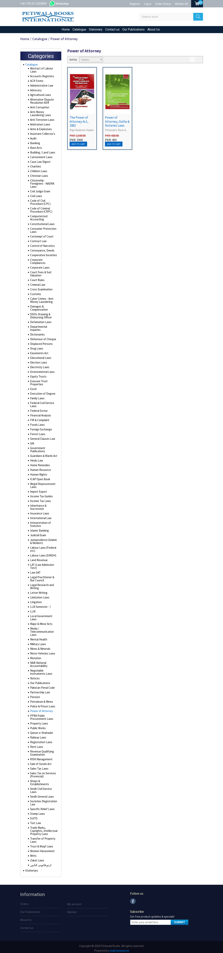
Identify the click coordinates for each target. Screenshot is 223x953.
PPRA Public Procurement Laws (41, 715)
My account (74, 903)
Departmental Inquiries (43, 327)
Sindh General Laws (41, 794)
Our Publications (133, 29)
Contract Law (37, 242)
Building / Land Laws (41, 153)
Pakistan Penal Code (42, 685)
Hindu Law (36, 458)
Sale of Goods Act (40, 761)
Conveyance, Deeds (41, 251)
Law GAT (35, 570)
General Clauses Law (42, 436)
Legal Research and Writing (41, 584)
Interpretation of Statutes (40, 522)
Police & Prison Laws (42, 704)
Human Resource (40, 467)
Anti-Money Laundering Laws (43, 114)
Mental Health (38, 637)
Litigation (35, 600)
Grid (192, 59)
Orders (24, 902)
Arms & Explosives (41, 130)
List (199, 59)
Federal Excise (38, 408)
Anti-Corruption (39, 108)
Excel (33, 386)
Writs (33, 853)
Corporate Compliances (37, 262)
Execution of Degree (42, 391)
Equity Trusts (37, 374)
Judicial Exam (37, 533)
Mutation (35, 656)
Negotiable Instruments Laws (40, 670)
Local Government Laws (40, 615)
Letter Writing (38, 590)
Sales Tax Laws (38, 766)
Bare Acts (35, 148)
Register (135, 4)
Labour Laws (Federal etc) (42, 547)
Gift (32, 441)
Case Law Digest (39, 162)
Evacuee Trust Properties (38, 381)
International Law (40, 516)
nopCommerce (119, 949)
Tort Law (35, 820)
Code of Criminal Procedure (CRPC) (40, 211)
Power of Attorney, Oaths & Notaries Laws (117, 121)
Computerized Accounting (38, 219)
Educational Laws (40, 355)
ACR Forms (36, 81)
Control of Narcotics (41, 246)
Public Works (37, 726)
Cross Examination (40, 290)
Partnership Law (39, 690)
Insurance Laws (39, 511)
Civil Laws (35, 197)
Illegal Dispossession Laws (42, 483)
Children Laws (38, 172)
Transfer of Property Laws (42, 838)
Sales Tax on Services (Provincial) (42, 773)
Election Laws (38, 360)
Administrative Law (41, 86)
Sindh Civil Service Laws (40, 788)
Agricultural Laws (40, 95)
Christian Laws (38, 176)
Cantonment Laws (40, 158)
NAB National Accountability (38, 662)
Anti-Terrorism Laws (41, 120)
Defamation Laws (40, 323)
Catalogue (79, 29)
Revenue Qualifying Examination (41, 751)
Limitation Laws (39, 595)
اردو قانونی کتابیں (40, 863)
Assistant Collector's (42, 134)
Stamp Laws (37, 811)
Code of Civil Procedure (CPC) (39, 203)
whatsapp (63, 3)
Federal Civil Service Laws (42, 402)
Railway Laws (37, 735)
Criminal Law (37, 285)
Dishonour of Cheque (42, 337)
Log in (147, 4)
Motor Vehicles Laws (42, 651)
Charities (35, 167)
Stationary (95, 29)
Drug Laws (36, 346)
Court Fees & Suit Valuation (40, 275)
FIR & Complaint (39, 418)
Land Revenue (38, 558)
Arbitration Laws (39, 125)
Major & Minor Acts (41, 621)
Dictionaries (37, 332)
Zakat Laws (36, 858)
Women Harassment (41, 849)
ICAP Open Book (39, 477)
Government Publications (37, 447)
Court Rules (37, 281)
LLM (32, 609)
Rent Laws (36, 744)
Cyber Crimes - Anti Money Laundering (41, 301)
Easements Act (39, 351)
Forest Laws (37, 432)
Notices (34, 676)
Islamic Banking (39, 528)
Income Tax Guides (41, 494)
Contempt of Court (41, 237)
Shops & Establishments (39, 780)
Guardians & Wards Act (43, 453)
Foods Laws (37, 422)
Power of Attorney (41, 708)
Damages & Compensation (38, 309)
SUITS (33, 816)
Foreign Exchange (40, 427)
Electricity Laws (39, 365)
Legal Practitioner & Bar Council (41, 577)
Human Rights (38, 472)
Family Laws (37, 396)
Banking (34, 144)
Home (66, 29)
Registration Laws (40, 740)
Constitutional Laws (41, 225)
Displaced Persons (41, 341)
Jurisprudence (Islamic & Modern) (43, 539)
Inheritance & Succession (37, 505)
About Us (153, 29)
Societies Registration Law (43, 801)
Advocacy (36, 91)
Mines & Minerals (40, 646)
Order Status (163, 4)
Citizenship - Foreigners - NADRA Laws (41, 184)
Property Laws (38, 721)
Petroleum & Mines (41, 699)
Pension (34, 694)
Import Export (38, 489)
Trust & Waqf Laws (40, 844)
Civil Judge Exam (39, 192)
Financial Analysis (40, 413)
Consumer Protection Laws (42, 231)
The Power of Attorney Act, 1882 (79, 121)
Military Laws (37, 642)
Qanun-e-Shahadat (41, 730)
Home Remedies (39, 463)
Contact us (112, 29)
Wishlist (72, 911)
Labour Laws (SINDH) (41, 553)
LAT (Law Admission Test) (41, 564)
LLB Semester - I (39, 604)
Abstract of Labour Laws (41, 71)
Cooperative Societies (43, 256)
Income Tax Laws (39, 498)
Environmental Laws (41, 369)
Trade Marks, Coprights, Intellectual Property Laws (43, 828)
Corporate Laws (39, 268)
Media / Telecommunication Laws (41, 629)
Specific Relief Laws (41, 806)
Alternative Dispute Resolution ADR (41, 102)
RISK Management (40, 757)
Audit (33, 139)
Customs (35, 295)
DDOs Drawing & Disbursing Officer (40, 317)
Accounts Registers (41, 77)
